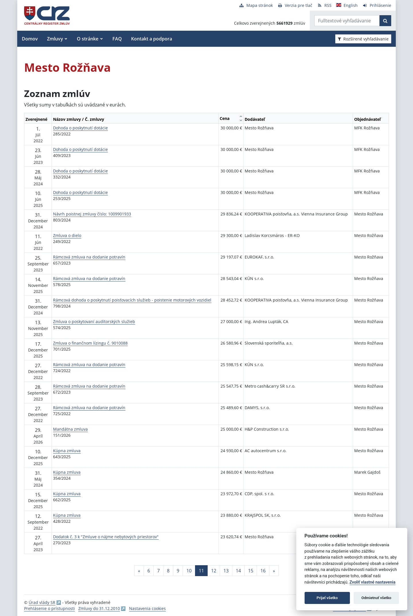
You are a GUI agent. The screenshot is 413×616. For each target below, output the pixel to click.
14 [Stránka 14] (238, 571)
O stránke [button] (87, 39)
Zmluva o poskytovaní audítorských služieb (94, 321)
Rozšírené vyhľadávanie (363, 39)
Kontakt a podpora (151, 39)
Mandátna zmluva (70, 429)
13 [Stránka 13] (226, 571)
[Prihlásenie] (376, 5)
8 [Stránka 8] (168, 571)
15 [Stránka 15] (250, 571)
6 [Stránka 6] (148, 571)
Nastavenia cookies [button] (147, 608)
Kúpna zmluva (67, 450)
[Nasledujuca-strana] (274, 570)
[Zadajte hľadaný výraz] (347, 20)
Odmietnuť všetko (376, 598)
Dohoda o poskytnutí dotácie (80, 128)
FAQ (117, 39)
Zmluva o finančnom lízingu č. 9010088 (90, 343)
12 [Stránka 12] (213, 571)
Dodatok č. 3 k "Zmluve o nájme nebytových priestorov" (106, 536)
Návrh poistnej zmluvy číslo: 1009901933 (92, 214)
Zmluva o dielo (67, 235)
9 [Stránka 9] (178, 571)
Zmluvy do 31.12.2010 (99, 608)
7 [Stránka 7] (158, 571)
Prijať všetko (327, 598)
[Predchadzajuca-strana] (139, 570)
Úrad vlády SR (42, 602)
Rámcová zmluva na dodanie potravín (89, 257)
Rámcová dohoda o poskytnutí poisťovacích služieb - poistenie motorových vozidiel (132, 300)
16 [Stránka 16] (263, 571)
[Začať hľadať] (385, 20)
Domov (30, 39)
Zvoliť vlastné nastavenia (373, 582)
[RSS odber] (324, 5)
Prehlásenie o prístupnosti (49, 608)
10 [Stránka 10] (189, 571)
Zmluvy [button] (55, 39)
